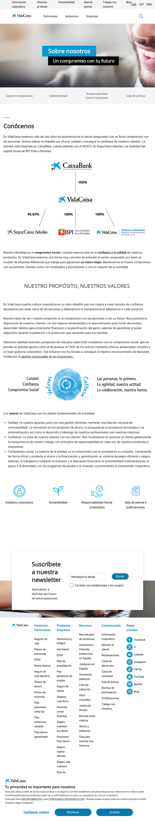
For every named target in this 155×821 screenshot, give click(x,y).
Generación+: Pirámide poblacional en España (86, 651)
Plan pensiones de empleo (64, 676)
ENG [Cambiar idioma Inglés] (149, 4)
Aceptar (114, 812)
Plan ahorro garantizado (41, 734)
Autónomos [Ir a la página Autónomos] (71, 16)
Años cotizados (84, 697)
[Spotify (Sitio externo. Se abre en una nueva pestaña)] (134, 684)
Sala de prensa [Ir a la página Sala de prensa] (135, 96)
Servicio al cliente (107, 647)
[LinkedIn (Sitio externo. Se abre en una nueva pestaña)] (135, 655)
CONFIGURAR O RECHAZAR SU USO (67, 799)
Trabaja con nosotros (108, 706)
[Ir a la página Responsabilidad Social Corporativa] (97, 497)
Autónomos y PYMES (64, 641)
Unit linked (63, 649)
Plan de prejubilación (64, 663)
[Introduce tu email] (87, 577)
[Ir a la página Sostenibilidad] (58, 497)
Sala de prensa (110, 681)
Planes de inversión (40, 694)
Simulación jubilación (85, 676)
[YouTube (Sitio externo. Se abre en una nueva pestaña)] (135, 677)
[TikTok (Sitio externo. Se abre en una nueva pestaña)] (134, 669)
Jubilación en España (87, 666)
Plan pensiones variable (40, 722)
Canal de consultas (107, 674)
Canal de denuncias (107, 663)
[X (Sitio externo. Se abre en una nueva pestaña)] (131, 647)
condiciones (99, 585)
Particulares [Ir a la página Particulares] (50, 16)
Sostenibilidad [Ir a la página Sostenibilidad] (66, 2)
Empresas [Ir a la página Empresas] (92, 16)
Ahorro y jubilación (84, 728)
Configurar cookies (36, 812)
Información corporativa (109, 637)
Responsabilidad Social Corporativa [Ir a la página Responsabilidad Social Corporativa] (97, 95)
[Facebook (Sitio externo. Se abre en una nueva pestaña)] (135, 640)
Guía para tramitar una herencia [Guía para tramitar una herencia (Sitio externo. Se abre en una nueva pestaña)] (86, 741)
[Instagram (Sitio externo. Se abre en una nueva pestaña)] (135, 662)
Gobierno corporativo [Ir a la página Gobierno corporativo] (19, 96)
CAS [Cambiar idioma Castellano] (133, 4)
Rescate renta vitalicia (87, 718)
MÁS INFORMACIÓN (32, 799)
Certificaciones (110, 698)
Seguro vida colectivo (63, 764)
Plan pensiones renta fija (40, 707)
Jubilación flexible (85, 708)
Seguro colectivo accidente (62, 726)
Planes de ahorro (40, 684)
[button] (141, 16)
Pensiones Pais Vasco (63, 739)
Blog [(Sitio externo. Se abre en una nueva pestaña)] (128, 2)
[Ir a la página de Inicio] (22, 16)
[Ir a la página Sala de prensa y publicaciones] (135, 497)
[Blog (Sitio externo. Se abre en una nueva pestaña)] (133, 692)
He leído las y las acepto (99, 585)
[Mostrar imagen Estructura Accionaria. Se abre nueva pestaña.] (77, 202)
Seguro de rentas (62, 688)
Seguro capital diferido (61, 752)
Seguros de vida (40, 641)
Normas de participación (109, 690)
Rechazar (73, 812)
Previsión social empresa (62, 712)
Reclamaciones (110, 655)
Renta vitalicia (42, 665)
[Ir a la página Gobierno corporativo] (19, 497)
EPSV (37, 659)
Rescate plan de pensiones (87, 637)
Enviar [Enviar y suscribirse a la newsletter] (120, 576)
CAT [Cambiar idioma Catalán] (141, 4)
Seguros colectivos (62, 699)
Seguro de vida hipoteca (42, 674)
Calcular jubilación (84, 687)
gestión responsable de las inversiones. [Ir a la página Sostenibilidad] (47, 356)
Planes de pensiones (40, 651)
